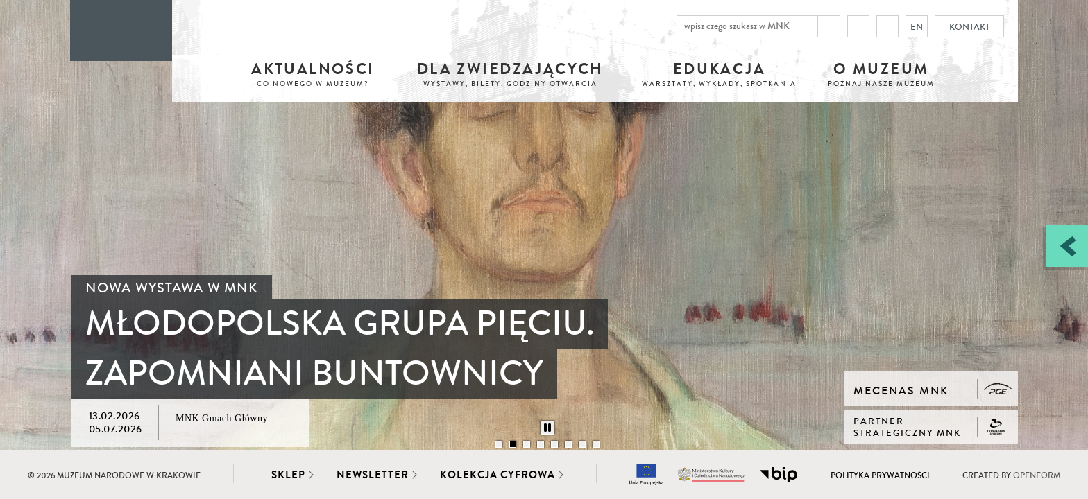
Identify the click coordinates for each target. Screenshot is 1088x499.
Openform (1036, 476)
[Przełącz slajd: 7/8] (582, 444)
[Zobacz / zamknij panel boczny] (1067, 246)
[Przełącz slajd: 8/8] (596, 444)
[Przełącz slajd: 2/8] (512, 444)
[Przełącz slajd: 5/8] (554, 444)
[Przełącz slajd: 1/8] (498, 444)
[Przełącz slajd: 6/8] (568, 444)
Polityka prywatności (880, 476)
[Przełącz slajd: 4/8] (540, 444)
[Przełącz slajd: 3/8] (526, 444)
